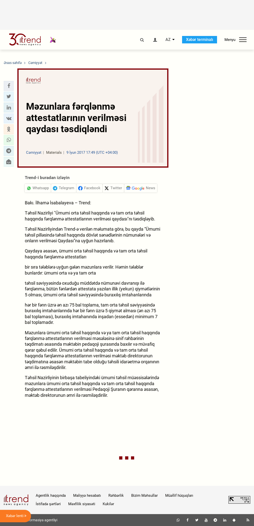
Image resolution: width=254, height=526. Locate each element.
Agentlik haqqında (51, 495)
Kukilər (108, 504)
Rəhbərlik (116, 495)
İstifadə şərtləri (48, 504)
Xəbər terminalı (199, 39)
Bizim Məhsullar (144, 495)
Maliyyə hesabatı (87, 495)
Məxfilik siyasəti (81, 504)
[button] (8, 86)
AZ (168, 40)
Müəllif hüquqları (179, 495)
